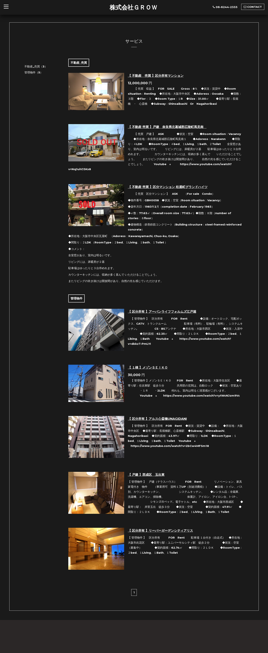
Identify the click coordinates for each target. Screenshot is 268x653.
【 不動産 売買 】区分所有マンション (156, 76)
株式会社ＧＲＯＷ (133, 7)
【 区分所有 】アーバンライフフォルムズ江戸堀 (162, 311)
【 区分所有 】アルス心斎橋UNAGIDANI (157, 419)
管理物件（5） (33, 72)
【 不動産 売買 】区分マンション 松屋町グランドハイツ (168, 187)
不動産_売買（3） (35, 66)
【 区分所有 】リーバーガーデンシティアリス (160, 530)
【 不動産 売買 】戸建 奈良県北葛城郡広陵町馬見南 (167, 127)
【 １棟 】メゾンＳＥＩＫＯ (148, 367)
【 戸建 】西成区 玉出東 (146, 475)
